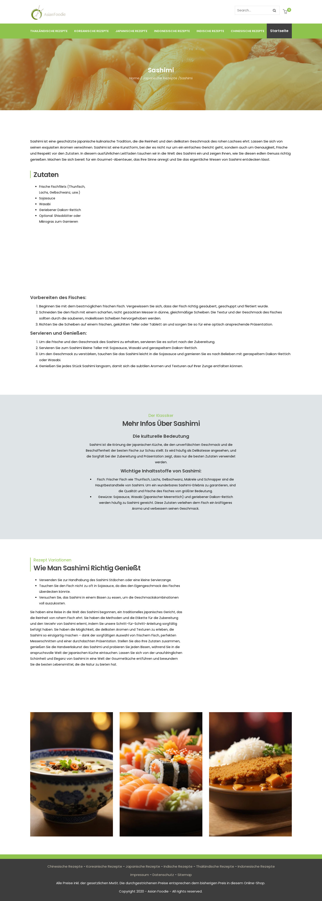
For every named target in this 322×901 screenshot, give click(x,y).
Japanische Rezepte (131, 31)
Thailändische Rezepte (49, 31)
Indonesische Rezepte (172, 31)
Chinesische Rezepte (247, 31)
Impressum (139, 874)
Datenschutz (163, 874)
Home (134, 78)
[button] (285, 12)
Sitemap (185, 874)
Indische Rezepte (210, 31)
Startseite (279, 30)
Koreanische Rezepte (91, 31)
